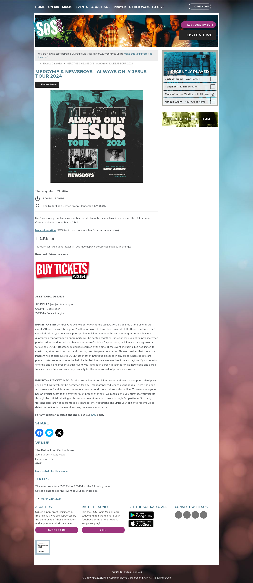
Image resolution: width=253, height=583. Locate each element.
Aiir (146, 577)
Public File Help (133, 572)
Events (82, 7)
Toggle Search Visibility (215, 6)
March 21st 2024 (51, 499)
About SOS (100, 7)
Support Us (57, 529)
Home (40, 7)
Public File (117, 572)
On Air (53, 7)
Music (67, 7)
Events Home (49, 84)
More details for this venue (51, 471)
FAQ (93, 415)
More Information (45, 230)
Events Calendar (52, 63)
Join (103, 529)
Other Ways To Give (146, 7)
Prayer (120, 7)
